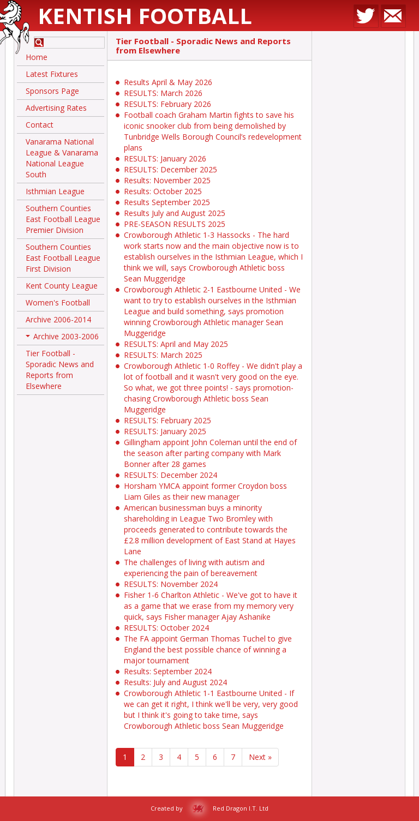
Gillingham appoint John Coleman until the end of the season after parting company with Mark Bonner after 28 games (210, 453)
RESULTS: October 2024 (166, 627)
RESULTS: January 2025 (165, 431)
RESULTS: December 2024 (170, 475)
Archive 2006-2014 (58, 319)
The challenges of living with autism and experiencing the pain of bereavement (194, 567)
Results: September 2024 (168, 671)
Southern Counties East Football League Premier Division (63, 219)
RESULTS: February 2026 (167, 104)
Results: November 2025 (167, 180)
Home (36, 57)
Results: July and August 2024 (175, 682)
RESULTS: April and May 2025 (176, 344)
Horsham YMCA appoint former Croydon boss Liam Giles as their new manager (205, 491)
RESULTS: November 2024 (171, 584)
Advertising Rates (56, 108)
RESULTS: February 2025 (167, 420)
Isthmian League (55, 191)
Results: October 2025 (163, 191)
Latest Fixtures (52, 74)
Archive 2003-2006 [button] (62, 338)
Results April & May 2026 (168, 82)
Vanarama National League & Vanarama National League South (62, 157)
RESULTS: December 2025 (170, 169)
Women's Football (58, 302)
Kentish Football (145, 16)
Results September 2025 (167, 202)
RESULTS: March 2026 (163, 93)
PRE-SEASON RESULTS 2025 (174, 224)
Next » (260, 757)
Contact (39, 124)
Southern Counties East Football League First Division (63, 258)
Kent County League (62, 285)
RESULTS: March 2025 (163, 355)
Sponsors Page (52, 91)
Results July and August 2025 (174, 213)
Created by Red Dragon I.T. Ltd (209, 808)
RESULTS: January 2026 (165, 158)
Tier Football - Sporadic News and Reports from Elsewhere (60, 369)
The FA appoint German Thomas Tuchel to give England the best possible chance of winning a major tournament (208, 649)
